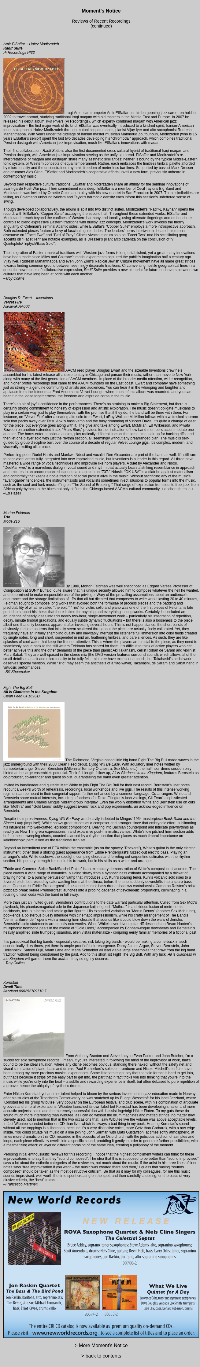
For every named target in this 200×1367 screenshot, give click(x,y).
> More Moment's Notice (101, 1345)
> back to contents (101, 1355)
